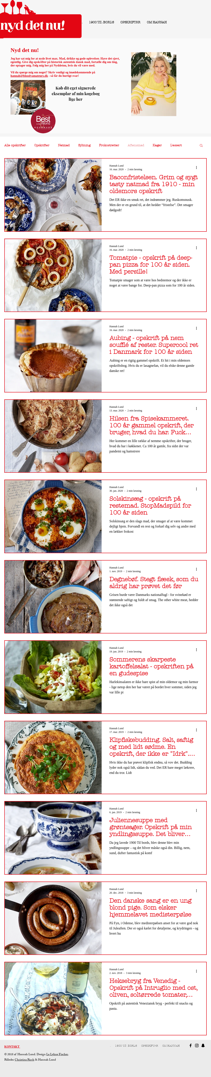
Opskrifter (41, 145)
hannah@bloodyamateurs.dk (29, 75)
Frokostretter (109, 145)
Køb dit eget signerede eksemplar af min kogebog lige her (76, 93)
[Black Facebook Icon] (190, 1045)
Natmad (64, 145)
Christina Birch (24, 1060)
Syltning (84, 145)
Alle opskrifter (15, 145)
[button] (201, 145)
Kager (157, 145)
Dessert (176, 145)
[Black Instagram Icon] (196, 1045)
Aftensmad (136, 145)
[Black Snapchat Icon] (203, 1045)
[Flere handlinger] (197, 167)
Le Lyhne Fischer (57, 1054)
